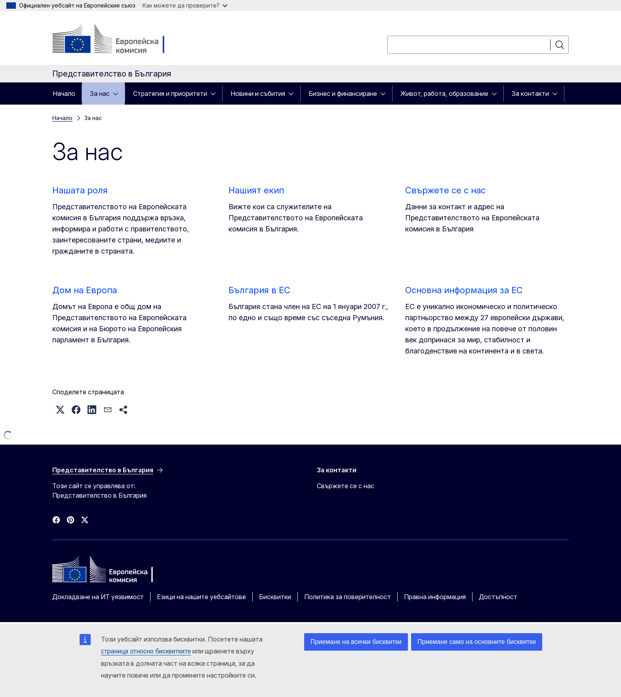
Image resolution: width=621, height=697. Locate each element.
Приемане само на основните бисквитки (476, 641)
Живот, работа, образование (444, 93)
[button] (60, 409)
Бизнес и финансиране (343, 93)
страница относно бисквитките (146, 651)
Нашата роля (80, 190)
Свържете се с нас (445, 190)
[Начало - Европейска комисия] (116, 39)
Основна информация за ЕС (464, 290)
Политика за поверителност (347, 597)
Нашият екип (256, 190)
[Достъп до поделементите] (118, 93)
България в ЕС (259, 290)
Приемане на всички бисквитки (356, 641)
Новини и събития (257, 93)
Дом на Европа (84, 290)
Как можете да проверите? (185, 5)
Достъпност (498, 597)
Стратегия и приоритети (170, 93)
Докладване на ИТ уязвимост (98, 597)
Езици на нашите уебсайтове (201, 597)
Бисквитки (275, 597)
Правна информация (435, 597)
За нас (100, 93)
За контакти (530, 93)
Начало (64, 93)
